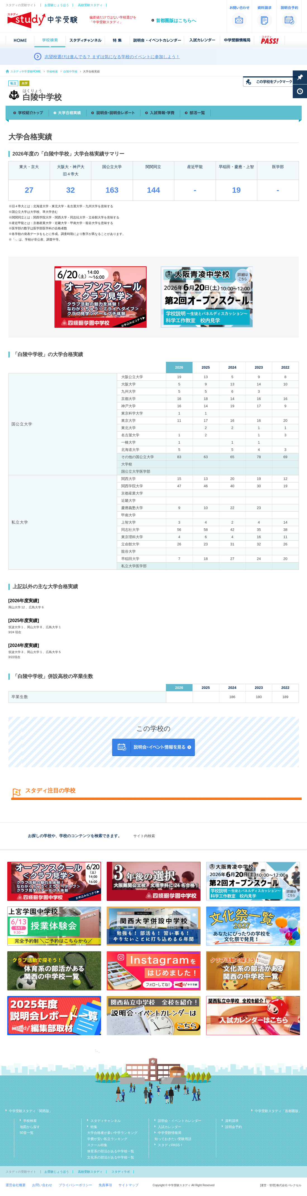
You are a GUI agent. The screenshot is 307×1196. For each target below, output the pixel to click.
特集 (94, 1127)
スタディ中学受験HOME (25, 71)
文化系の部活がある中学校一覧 (110, 1157)
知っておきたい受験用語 (172, 1139)
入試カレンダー (169, 1127)
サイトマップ (128, 1185)
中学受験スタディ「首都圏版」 (278, 1111)
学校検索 (52, 71)
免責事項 (105, 1185)
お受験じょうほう (56, 5)
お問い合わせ (42, 1185)
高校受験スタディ (90, 5)
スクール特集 (97, 1145)
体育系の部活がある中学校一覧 (110, 1151)
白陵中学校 (70, 71)
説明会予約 (233, 1127)
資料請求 (232, 1121)
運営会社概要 (16, 1185)
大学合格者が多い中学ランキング (112, 1133)
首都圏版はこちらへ (176, 20)
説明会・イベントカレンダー (179, 1121)
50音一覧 (27, 1133)
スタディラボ (120, 1171)
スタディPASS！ (170, 1145)
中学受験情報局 (169, 1133)
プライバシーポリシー (75, 1185)
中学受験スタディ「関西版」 (31, 1111)
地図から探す (30, 1127)
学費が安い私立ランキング (107, 1139)
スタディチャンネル (106, 1121)
